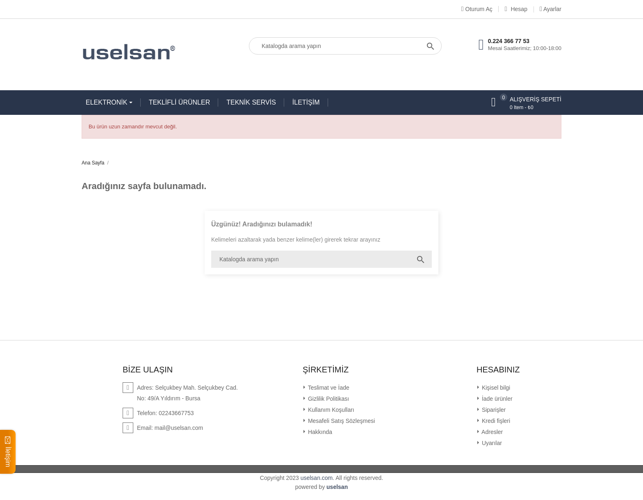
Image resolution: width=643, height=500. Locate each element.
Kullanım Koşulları (330, 409)
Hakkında (319, 432)
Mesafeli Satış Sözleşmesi (340, 421)
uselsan (337, 487)
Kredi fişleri (495, 421)
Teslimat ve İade (327, 387)
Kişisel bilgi (495, 387)
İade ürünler (496, 398)
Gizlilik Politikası (327, 398)
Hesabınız (498, 369)
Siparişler (493, 409)
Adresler (491, 432)
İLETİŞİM (306, 102)
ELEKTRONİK (107, 102)
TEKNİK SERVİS (251, 102)
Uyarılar (491, 443)
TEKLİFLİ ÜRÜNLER (179, 102)
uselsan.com (317, 478)
